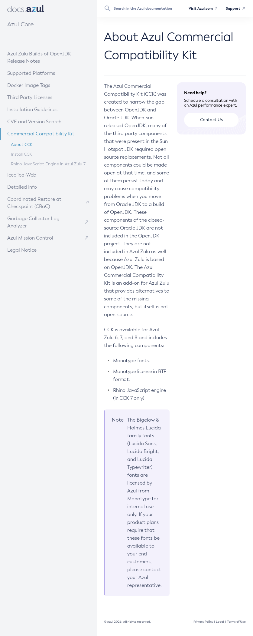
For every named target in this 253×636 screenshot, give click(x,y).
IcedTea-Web (36, 174)
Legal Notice (22, 250)
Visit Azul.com (201, 8)
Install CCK (21, 154)
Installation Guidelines (42, 109)
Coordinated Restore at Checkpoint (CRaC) (34, 202)
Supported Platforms (31, 73)
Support (233, 8)
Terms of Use (236, 622)
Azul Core (20, 24)
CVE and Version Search (43, 121)
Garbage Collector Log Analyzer (33, 222)
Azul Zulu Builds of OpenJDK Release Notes (39, 57)
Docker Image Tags (28, 85)
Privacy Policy (203, 622)
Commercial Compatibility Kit (46, 133)
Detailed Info (37, 187)
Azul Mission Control (30, 238)
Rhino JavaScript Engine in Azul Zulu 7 (48, 164)
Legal (220, 622)
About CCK (22, 144)
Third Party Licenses (29, 97)
